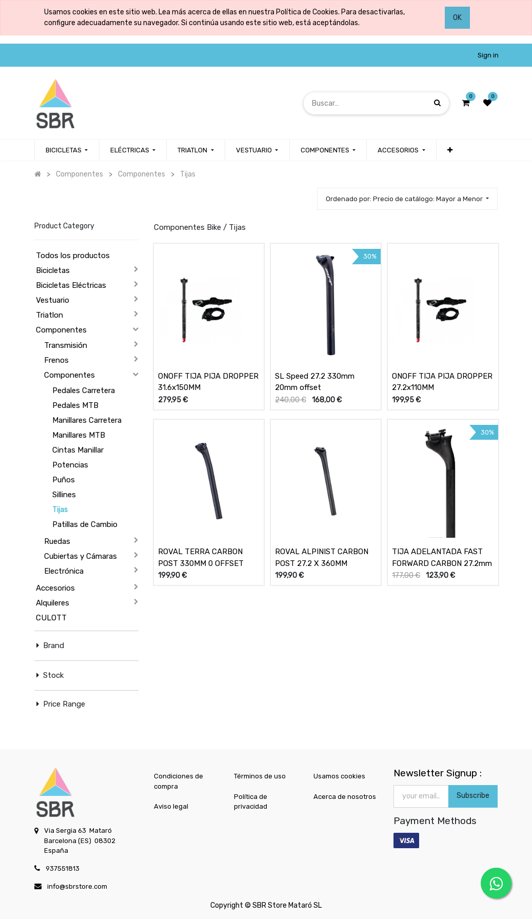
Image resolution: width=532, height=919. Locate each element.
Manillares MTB (78, 435)
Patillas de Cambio (84, 524)
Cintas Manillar (78, 450)
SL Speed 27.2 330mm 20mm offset (314, 382)
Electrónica (64, 571)
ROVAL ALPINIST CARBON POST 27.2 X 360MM (321, 557)
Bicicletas (53, 270)
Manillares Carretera (87, 420)
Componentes (61, 330)
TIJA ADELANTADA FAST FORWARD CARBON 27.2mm (442, 557)
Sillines (64, 494)
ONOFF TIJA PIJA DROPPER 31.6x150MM (208, 382)
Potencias (70, 465)
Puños (63, 479)
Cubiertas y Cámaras (80, 556)
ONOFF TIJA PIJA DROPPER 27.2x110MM (442, 382)
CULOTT (51, 617)
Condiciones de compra (178, 781)
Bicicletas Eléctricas (71, 285)
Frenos (56, 360)
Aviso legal (171, 806)
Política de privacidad (250, 802)
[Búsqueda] (437, 103)
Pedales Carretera (83, 390)
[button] (450, 150)
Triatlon (49, 315)
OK (457, 17)
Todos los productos (73, 255)
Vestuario (52, 300)
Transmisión (65, 345)
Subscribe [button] (473, 795)
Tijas (60, 509)
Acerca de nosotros (344, 796)
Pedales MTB (75, 405)
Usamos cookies (339, 776)
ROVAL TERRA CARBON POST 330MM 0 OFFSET (201, 557)
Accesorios (55, 588)
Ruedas (57, 541)
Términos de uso (260, 776)
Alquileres (52, 603)
